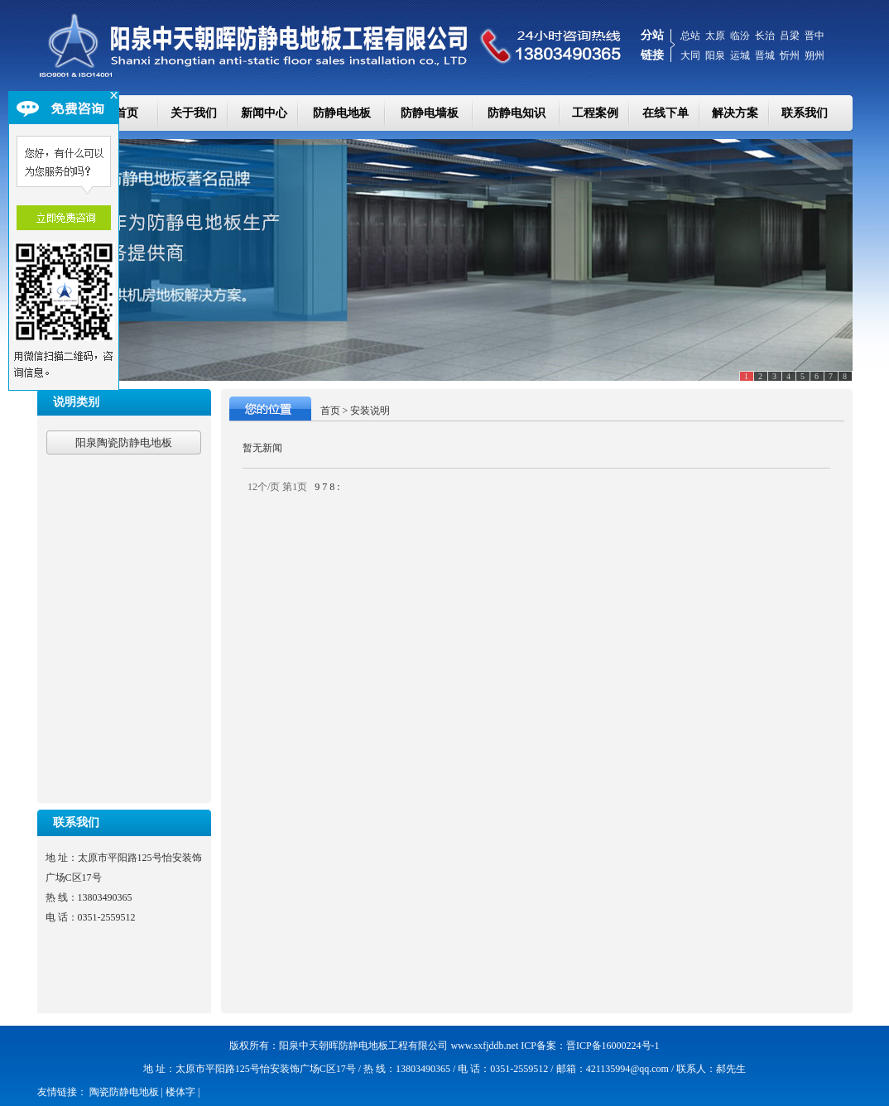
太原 (715, 35)
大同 (690, 55)
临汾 (740, 35)
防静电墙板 (430, 113)
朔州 (814, 55)
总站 (690, 35)
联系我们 (804, 113)
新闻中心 (264, 113)
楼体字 (180, 1092)
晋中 (814, 35)
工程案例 (595, 113)
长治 (765, 35)
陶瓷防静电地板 (124, 1092)
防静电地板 (342, 113)
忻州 (790, 55)
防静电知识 (516, 113)
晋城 (765, 55)
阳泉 (715, 55)
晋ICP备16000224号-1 (613, 1045)
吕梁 (790, 35)
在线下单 (665, 113)
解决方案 (735, 113)
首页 (330, 410)
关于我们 (194, 113)
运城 (740, 55)
